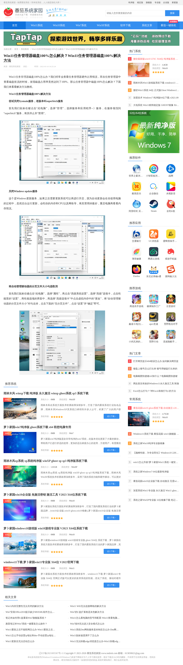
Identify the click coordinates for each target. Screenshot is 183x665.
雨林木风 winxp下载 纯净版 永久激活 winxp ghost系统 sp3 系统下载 (46, 393)
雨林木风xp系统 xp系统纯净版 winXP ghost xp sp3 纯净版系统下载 (45, 460)
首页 (14, 25)
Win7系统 (81, 25)
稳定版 (140, 2)
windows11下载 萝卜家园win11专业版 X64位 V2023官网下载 (41, 562)
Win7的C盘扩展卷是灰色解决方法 (87, 612)
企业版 (166, 2)
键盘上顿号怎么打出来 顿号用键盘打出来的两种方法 (152, 368)
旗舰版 (149, 2)
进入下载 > (111, 416)
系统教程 (25, 49)
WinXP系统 (103, 25)
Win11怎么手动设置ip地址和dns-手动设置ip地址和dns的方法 (36, 635)
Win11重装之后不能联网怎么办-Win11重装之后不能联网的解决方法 (39, 629)
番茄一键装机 (169, 24)
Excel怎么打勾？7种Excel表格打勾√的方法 (152, 391)
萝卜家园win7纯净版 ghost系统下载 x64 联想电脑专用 (37, 427)
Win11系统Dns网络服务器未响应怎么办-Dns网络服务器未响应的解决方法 (107, 629)
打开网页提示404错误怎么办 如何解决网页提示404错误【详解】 (153, 361)
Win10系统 (59, 25)
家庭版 (175, 2)
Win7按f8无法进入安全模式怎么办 (87, 624)
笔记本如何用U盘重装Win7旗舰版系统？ (26, 618)
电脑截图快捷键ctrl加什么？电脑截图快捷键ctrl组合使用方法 (152, 376)
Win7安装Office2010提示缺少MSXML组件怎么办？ (31, 612)
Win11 (12, 94)
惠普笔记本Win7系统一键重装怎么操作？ (26, 624)
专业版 (158, 2)
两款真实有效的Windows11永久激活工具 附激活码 (153, 383)
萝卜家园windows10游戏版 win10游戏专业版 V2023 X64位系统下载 (46, 528)
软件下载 (125, 25)
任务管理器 (22, 76)
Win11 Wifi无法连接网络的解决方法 (88, 606)
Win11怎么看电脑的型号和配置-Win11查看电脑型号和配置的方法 (103, 618)
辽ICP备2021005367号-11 (51, 653)
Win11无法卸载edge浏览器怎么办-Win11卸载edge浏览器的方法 (101, 641)
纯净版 (131, 2)
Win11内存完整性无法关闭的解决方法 (25, 606)
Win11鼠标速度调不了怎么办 (84, 635)
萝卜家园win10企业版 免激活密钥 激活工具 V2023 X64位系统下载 (45, 494)
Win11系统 (37, 25)
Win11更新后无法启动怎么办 (20, 641)
